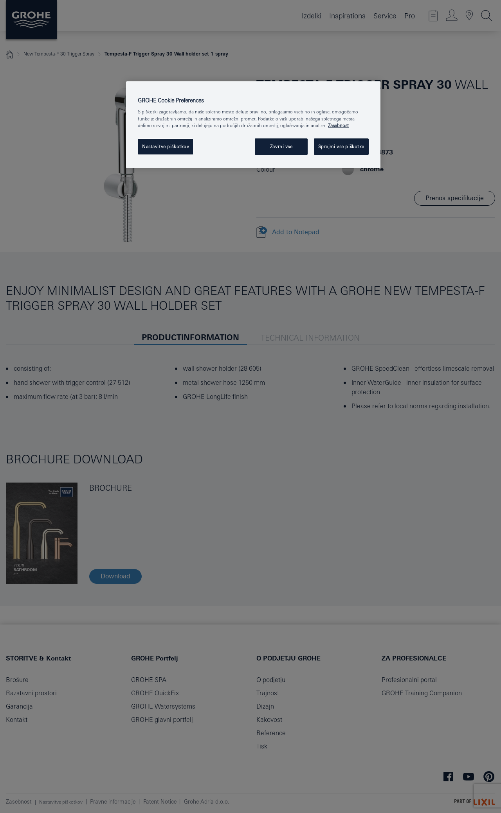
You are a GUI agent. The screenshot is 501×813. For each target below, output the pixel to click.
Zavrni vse (281, 146)
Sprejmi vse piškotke (341, 146)
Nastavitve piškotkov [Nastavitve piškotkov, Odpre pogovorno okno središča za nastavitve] (165, 146)
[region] (253, 124)
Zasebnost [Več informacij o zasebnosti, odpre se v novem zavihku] (338, 125)
